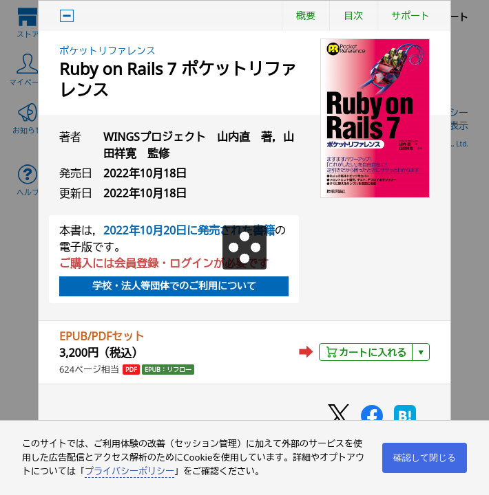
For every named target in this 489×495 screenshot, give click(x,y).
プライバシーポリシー (129, 471)
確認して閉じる (424, 457)
